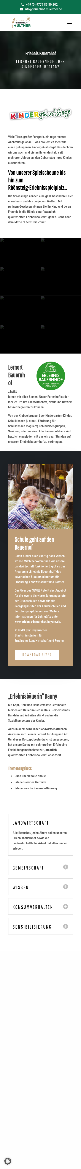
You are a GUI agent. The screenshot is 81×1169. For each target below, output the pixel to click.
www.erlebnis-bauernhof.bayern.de (37, 622)
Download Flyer (37, 654)
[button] (8, 1161)
